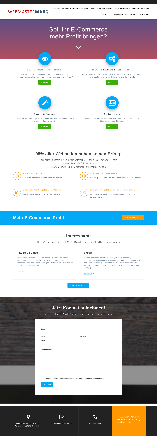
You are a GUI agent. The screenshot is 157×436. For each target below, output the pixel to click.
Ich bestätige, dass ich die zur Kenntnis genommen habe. (75, 380)
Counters (144, 14)
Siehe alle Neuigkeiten (78, 287)
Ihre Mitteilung (47, 351)
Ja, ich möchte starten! (132, 218)
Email (43, 342)
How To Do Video (27, 252)
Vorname (43, 338)
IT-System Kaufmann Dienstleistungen (70, 9)
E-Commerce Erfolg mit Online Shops (132, 9)
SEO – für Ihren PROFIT (101, 9)
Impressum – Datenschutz (125, 14)
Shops (88, 252)
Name (43, 331)
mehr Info (44, 82)
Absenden (47, 386)
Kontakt (107, 14)
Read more (21, 272)
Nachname (83, 338)
